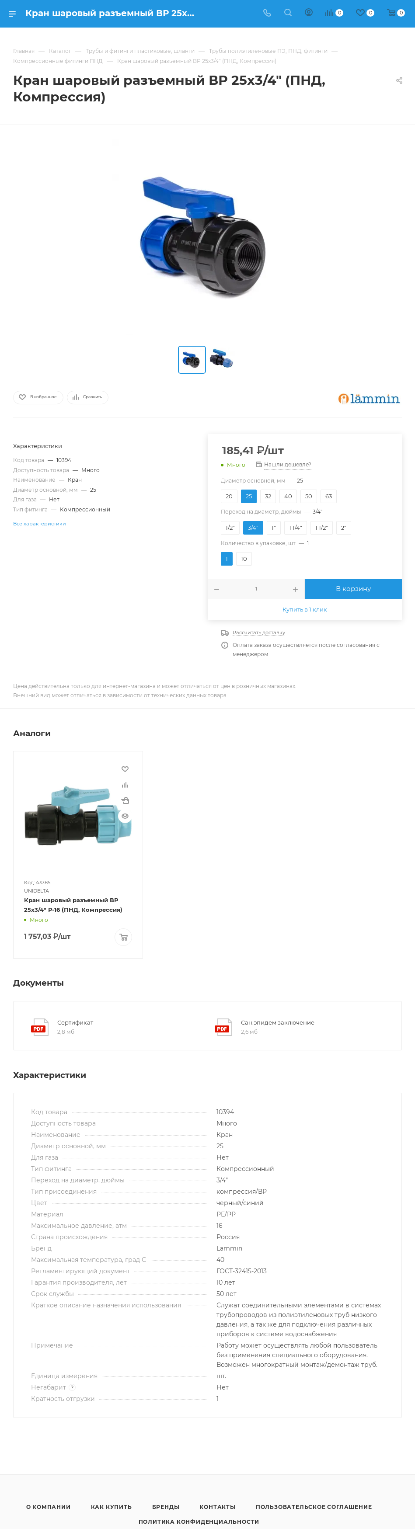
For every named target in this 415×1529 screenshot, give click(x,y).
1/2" (230, 527)
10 (244, 558)
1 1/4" (295, 527)
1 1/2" (321, 527)
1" (274, 527)
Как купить (111, 1506)
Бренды (166, 1506)
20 (229, 496)
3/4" (253, 527)
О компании (48, 1506)
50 (308, 496)
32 (268, 496)
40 (288, 496)
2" (343, 527)
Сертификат (75, 1021)
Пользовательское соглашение (314, 1506)
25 (249, 496)
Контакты (217, 1506)
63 (328, 496)
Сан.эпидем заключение (277, 1021)
